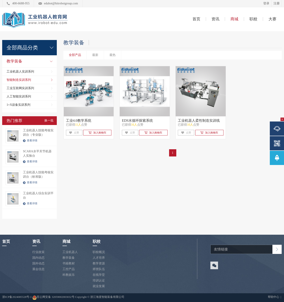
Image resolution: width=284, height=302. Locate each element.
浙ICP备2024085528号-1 (17, 297)
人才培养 (99, 257)
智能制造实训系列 (19, 80)
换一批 (49, 120)
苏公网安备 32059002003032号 (53, 297)
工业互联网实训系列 (20, 88)
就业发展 (99, 286)
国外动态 (38, 263)
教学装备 (14, 61)
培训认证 (99, 280)
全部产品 (75, 55)
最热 (112, 55)
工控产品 (68, 269)
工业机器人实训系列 (20, 71)
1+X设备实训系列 (18, 104)
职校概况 (99, 252)
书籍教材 (68, 263)
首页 (196, 19)
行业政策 (38, 252)
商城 (234, 19)
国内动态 (38, 257)
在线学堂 (99, 274)
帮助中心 (274, 297)
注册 (277, 3)
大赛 (272, 19)
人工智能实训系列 (19, 96)
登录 (266, 3)
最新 (95, 55)
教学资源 (99, 263)
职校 (253, 19)
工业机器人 (70, 252)
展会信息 (38, 269)
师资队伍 (99, 269)
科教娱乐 (68, 274)
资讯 (215, 19)
